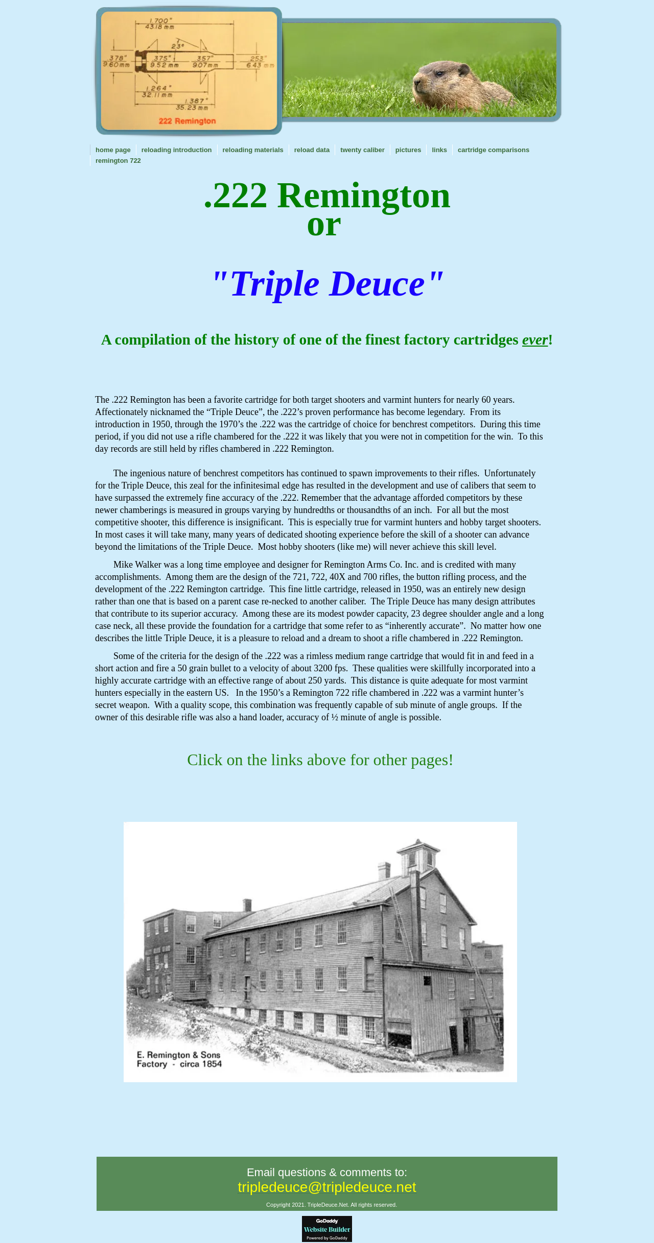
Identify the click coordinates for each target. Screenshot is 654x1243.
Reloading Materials (253, 150)
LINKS (439, 150)
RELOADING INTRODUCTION (177, 150)
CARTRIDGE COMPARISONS (493, 150)
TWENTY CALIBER (362, 150)
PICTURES (408, 150)
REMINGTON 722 (118, 160)
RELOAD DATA (312, 150)
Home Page (113, 150)
